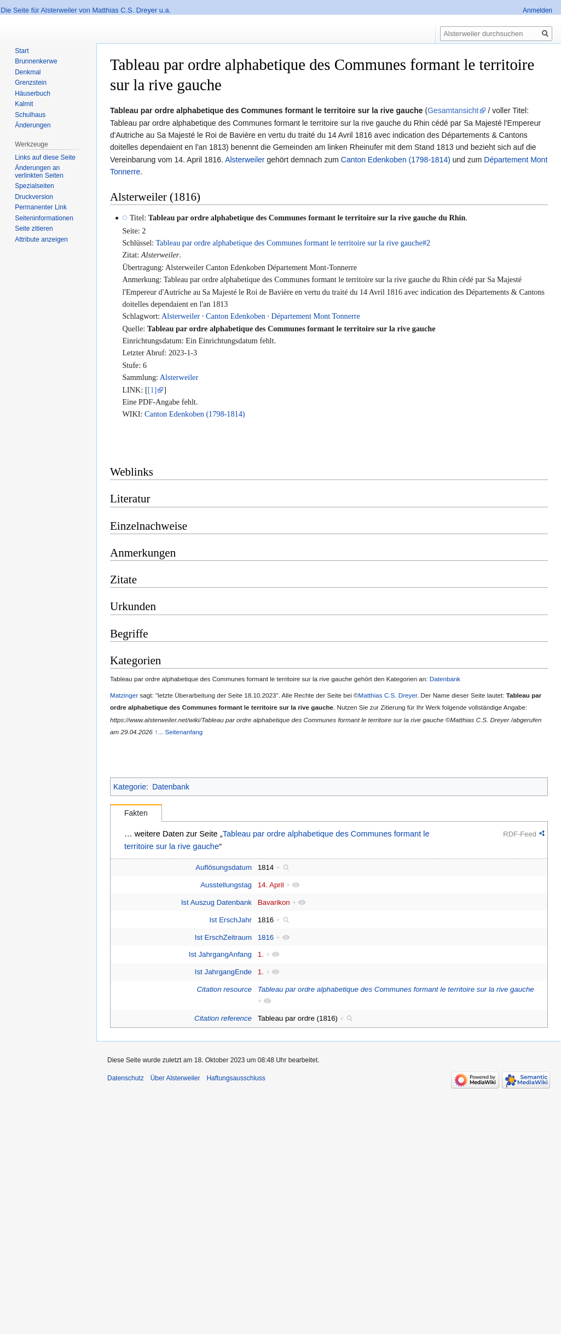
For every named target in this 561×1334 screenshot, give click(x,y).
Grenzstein (31, 82)
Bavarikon (274, 902)
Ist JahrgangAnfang (220, 954)
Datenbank (445, 678)
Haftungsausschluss (235, 1078)
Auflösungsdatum (223, 867)
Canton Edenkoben (235, 316)
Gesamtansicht (452, 110)
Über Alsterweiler (175, 1078)
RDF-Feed (519, 834)
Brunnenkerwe (36, 61)
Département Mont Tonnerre (315, 316)
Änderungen (32, 125)
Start (21, 51)
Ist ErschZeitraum (223, 937)
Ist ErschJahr (230, 920)
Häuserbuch (32, 93)
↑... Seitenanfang (179, 731)
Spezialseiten (34, 186)
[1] (152, 389)
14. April (271, 885)
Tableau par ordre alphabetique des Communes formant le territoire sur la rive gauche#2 (292, 242)
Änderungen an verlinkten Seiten (39, 171)
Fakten (136, 813)
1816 (266, 937)
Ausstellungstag (226, 885)
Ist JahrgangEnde (223, 972)
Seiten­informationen (44, 218)
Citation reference (223, 1018)
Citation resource (224, 989)
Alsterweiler (244, 159)
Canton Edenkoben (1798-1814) (395, 159)
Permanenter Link (41, 207)
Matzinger (124, 695)
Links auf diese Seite (45, 157)
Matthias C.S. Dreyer (388, 695)
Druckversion (34, 197)
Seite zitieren (34, 228)
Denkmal (28, 72)
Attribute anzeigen (41, 239)
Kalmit (24, 104)
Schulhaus (30, 115)
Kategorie (129, 786)
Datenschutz (125, 1078)
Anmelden (537, 10)
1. (261, 954)
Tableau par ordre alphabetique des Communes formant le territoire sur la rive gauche (291, 328)
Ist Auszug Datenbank (216, 902)
